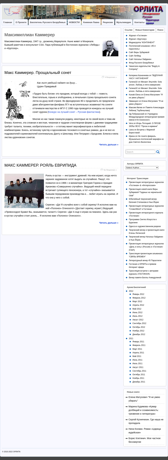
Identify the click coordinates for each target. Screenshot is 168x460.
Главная (7, 22)
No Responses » (110, 170)
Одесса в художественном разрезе (145, 226)
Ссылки (128, 30)
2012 (131, 291)
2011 (131, 338)
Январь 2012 (138, 294)
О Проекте (21, 22)
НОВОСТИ (74, 22)
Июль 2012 (137, 316)
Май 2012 (136, 309)
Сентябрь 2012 (139, 323)
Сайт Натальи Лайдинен (140, 59)
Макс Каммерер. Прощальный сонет (37, 72)
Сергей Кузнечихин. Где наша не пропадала (146, 421)
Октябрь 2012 (138, 327)
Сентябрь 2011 (139, 371)
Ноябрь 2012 (138, 331)
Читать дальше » (108, 144)
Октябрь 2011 (138, 374)
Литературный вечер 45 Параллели (145, 260)
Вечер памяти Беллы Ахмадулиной (145, 277)
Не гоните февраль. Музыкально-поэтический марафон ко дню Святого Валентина (146, 139)
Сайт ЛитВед (135, 56)
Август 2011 (137, 367)
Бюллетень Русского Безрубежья (47, 22)
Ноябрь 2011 (138, 378)
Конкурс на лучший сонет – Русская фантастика (73, 112)
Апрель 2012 (138, 305)
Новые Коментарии (144, 30)
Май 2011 (136, 356)
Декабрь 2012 (138, 334)
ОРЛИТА (16, 452)
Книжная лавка (91, 22)
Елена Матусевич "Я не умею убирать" (144, 399)
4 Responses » (111, 77)
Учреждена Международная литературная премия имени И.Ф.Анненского (146, 117)
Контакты (139, 22)
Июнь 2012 (137, 312)
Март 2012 (137, 301)
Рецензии (108, 22)
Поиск (160, 30)
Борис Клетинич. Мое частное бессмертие (145, 440)
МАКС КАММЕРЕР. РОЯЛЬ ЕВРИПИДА (40, 165)
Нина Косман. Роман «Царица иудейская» (145, 431)
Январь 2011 (138, 341)
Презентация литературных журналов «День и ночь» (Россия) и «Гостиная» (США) (146, 247)
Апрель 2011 (138, 353)
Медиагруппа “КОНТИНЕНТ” (142, 42)
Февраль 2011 (138, 345)
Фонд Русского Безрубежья (141, 63)
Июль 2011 (137, 363)
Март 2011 (137, 349)
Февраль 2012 (138, 298)
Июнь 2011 (137, 360)
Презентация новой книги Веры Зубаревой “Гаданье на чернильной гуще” (145, 192)
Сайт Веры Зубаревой (139, 52)
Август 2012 (137, 320)
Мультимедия (124, 22)
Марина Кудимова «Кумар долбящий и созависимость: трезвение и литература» (144, 410)
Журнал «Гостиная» (138, 35)
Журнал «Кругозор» (138, 39)
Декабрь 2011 (138, 382)
